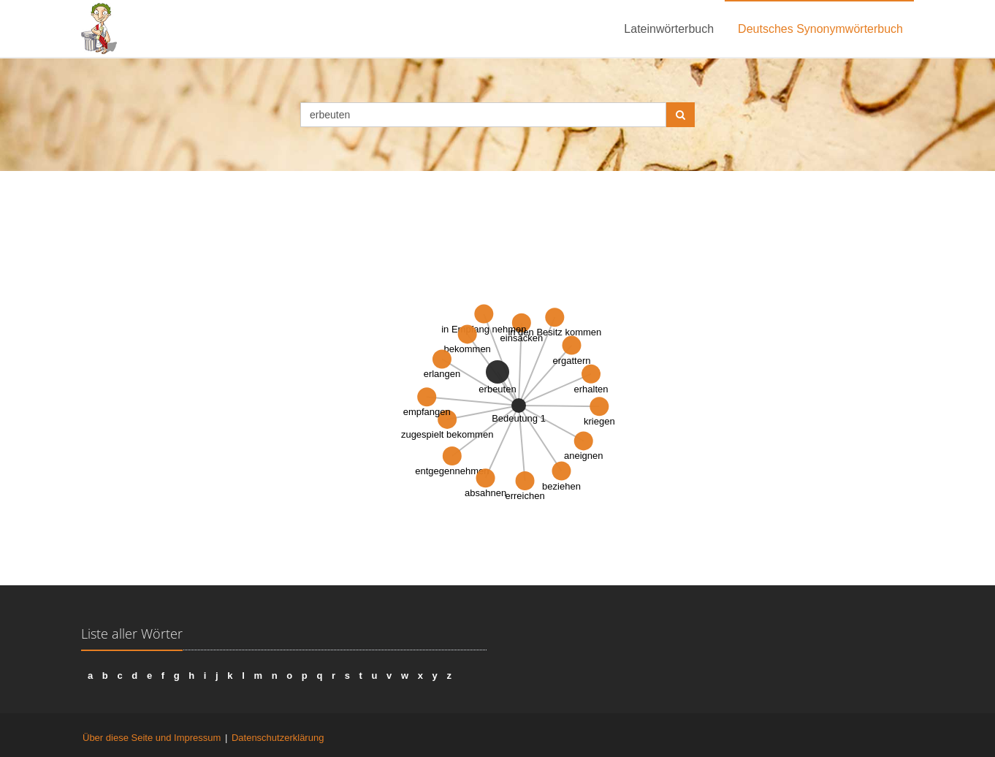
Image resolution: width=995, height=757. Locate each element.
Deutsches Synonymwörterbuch (820, 29)
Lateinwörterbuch (669, 29)
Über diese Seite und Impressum (152, 737)
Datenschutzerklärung (278, 737)
